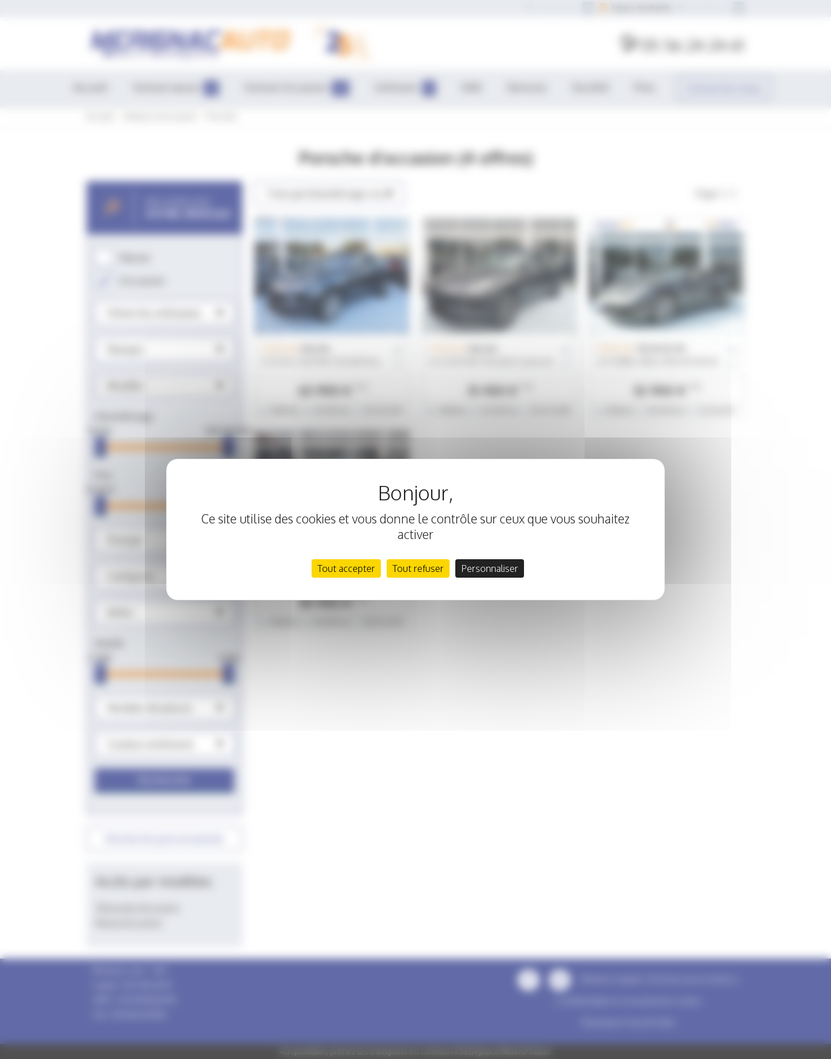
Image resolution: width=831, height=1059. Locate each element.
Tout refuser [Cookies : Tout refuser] (418, 568)
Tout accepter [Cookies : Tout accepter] (346, 568)
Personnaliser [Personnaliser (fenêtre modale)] (489, 568)
